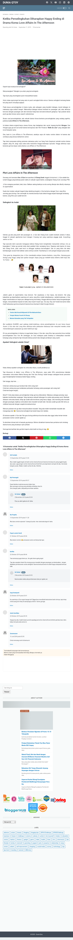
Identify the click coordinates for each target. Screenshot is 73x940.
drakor (58, 838)
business (6, 838)
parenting (27, 845)
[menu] (5, 8)
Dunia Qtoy (10, 2)
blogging (26, 835)
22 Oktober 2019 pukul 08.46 (18, 555)
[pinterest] (36, 438)
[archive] (9, 824)
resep (62, 845)
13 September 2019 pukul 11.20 (19, 518)
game (32, 842)
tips (63, 849)
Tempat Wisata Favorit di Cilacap (20, 316)
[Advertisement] (36, 44)
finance (19, 842)
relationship (54, 845)
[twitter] (51, 3)
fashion (12, 842)
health (43, 842)
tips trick (6, 852)
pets (40, 845)
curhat (42, 838)
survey (49, 849)
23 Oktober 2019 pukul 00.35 (18, 616)
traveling (13, 852)
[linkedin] (64, 3)
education (65, 838)
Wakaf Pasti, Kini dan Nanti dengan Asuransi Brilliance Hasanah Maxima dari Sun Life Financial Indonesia (36, 759)
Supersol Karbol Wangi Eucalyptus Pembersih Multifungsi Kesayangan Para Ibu (36, 784)
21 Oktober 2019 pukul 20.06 (18, 536)
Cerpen (13, 838)
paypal (35, 845)
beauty (19, 835)
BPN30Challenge (58, 835)
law (68, 842)
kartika (12, 552)
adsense (6, 835)
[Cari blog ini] (13, 690)
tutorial (21, 852)
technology (56, 849)
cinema (28, 838)
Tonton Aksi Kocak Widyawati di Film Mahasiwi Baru (25, 312)
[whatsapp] (50, 438)
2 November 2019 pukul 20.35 (24, 575)
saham (12, 849)
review (6, 849)
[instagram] (60, 3)
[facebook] (47, 3)
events (6, 842)
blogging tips (35, 835)
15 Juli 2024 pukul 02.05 (17, 637)
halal (37, 842)
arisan (13, 835)
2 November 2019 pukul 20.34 (24, 497)
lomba (13, 845)
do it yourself (50, 838)
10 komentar (36, 27)
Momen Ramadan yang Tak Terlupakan (21, 318)
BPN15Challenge (46, 835)
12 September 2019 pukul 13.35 (19, 458)
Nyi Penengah (14, 478)
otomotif (19, 845)
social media (41, 849)
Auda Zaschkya (14, 613)
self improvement (22, 849)
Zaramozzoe (13, 634)
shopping (32, 849)
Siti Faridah (13, 455)
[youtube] (56, 3)
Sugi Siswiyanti (14, 593)
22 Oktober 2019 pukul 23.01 (18, 596)
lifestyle (6, 845)
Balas (11, 470)
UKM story (28, 852)
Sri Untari (17, 494)
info (54, 842)
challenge (21, 838)
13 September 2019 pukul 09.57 (19, 480)
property (46, 845)
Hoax (48, 842)
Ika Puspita (13, 515)
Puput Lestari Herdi (16, 533)
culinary (35, 838)
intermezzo (60, 842)
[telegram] (68, 3)
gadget (26, 842)
